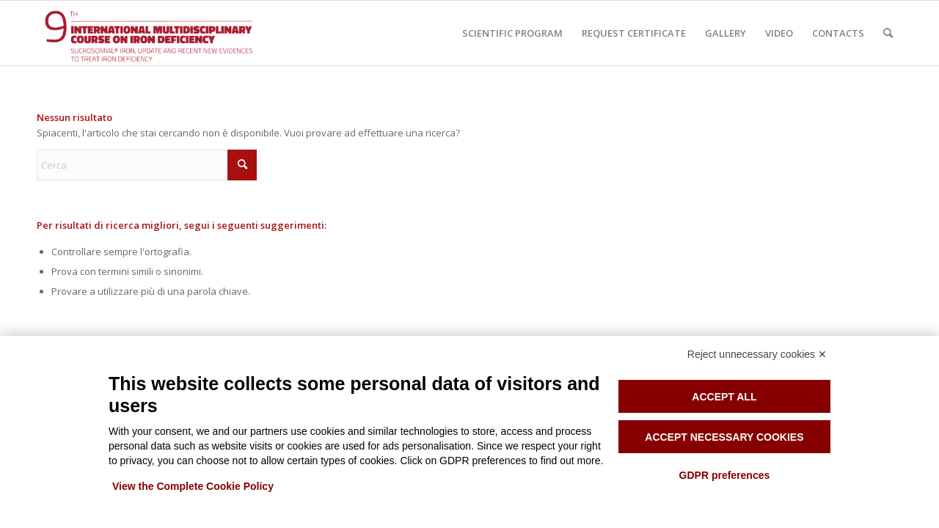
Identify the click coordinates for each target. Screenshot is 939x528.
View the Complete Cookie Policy (193, 486)
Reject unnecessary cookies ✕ (757, 354)
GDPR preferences (724, 475)
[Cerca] (888, 33)
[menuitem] (512, 33)
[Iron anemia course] (165, 33)
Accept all (724, 397)
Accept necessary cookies (724, 437)
